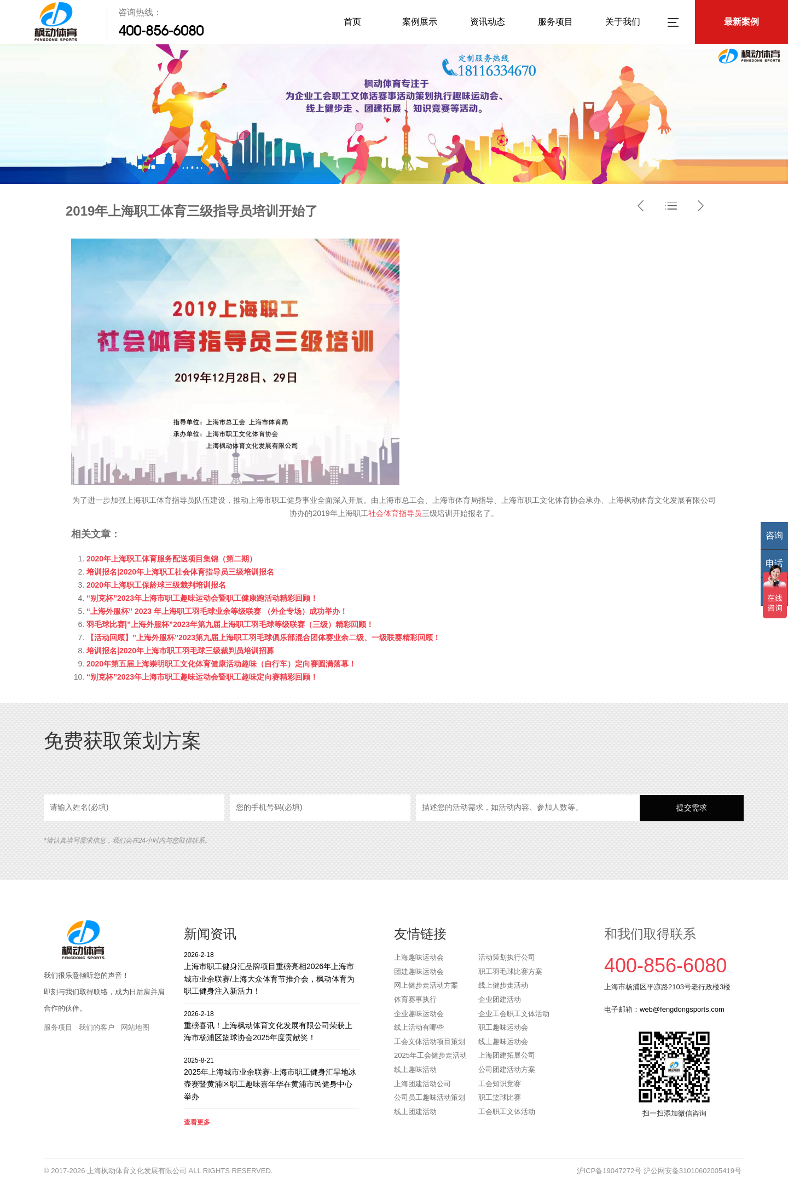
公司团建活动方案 (506, 1069)
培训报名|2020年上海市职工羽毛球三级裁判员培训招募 (180, 650)
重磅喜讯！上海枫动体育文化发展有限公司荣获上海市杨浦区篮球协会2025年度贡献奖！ (271, 1025)
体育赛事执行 (415, 999)
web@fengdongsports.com (682, 1009)
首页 (352, 21)
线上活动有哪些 (419, 1027)
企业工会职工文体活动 (513, 1014)
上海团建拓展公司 (506, 1055)
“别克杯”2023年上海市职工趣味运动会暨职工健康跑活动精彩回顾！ (202, 598)
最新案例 (741, 21)
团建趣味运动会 (419, 971)
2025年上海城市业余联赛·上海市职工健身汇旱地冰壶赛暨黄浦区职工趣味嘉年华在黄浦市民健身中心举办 (271, 1078)
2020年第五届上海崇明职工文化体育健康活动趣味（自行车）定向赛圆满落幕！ (221, 663)
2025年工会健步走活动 (430, 1055)
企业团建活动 (499, 999)
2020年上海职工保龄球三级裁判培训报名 (156, 585)
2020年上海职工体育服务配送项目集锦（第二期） (171, 558)
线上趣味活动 (415, 1069)
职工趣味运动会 (503, 1027)
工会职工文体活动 (506, 1111)
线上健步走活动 (503, 985)
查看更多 (197, 1122)
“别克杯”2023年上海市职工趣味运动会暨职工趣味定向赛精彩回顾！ (202, 676)
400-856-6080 (161, 30)
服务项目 (555, 21)
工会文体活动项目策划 (429, 1041)
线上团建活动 (415, 1111)
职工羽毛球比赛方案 (510, 971)
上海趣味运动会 (419, 957)
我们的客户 (96, 1027)
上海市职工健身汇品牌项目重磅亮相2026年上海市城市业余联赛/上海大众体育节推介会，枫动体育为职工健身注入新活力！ (271, 972)
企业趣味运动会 (419, 1014)
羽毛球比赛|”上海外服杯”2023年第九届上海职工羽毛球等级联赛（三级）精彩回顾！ (230, 624)
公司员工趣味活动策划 (429, 1097)
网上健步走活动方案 (426, 985)
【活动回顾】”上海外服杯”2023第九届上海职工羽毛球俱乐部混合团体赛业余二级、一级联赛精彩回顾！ (263, 637)
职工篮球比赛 (499, 1097)
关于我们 (622, 21)
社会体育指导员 (395, 513)
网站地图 (135, 1027)
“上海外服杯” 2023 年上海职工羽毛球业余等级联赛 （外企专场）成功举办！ (216, 611)
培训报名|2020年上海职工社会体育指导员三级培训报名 (180, 571)
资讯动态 (487, 21)
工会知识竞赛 (499, 1084)
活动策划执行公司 (506, 957)
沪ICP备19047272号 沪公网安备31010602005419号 (659, 1171)
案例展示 (419, 21)
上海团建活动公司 (422, 1084)
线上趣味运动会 (503, 1041)
